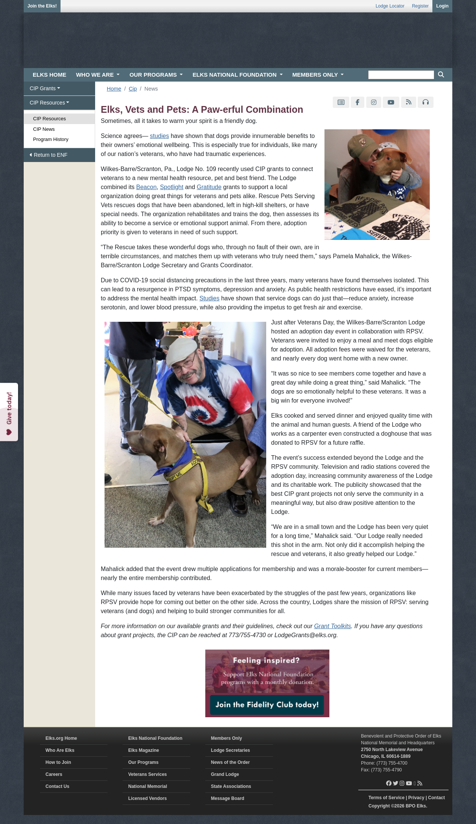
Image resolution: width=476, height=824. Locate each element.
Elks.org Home (61, 738)
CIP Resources (49, 118)
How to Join (58, 762)
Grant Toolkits (332, 626)
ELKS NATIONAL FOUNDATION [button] (235, 74)
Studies (209, 298)
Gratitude (209, 187)
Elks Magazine (143, 750)
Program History (50, 139)
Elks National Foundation (155, 738)
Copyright (379, 806)
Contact (436, 797)
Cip (133, 89)
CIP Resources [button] (47, 103)
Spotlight (171, 187)
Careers (53, 774)
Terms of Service (386, 797)
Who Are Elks (59, 750)
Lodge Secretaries (230, 750)
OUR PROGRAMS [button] (153, 74)
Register (420, 6)
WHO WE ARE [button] (95, 74)
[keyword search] (401, 74)
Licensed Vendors (147, 798)
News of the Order (230, 762)
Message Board (227, 798)
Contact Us (57, 786)
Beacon (146, 187)
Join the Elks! (42, 6)
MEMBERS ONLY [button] (316, 74)
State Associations (231, 786)
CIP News (44, 129)
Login (442, 6)
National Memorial (147, 786)
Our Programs (143, 762)
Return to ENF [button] (48, 155)
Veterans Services (147, 774)
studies (159, 136)
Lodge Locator (390, 6)
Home (114, 89)
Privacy (416, 797)
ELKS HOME (49, 74)
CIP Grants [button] (43, 88)
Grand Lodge (225, 774)
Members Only (226, 738)
